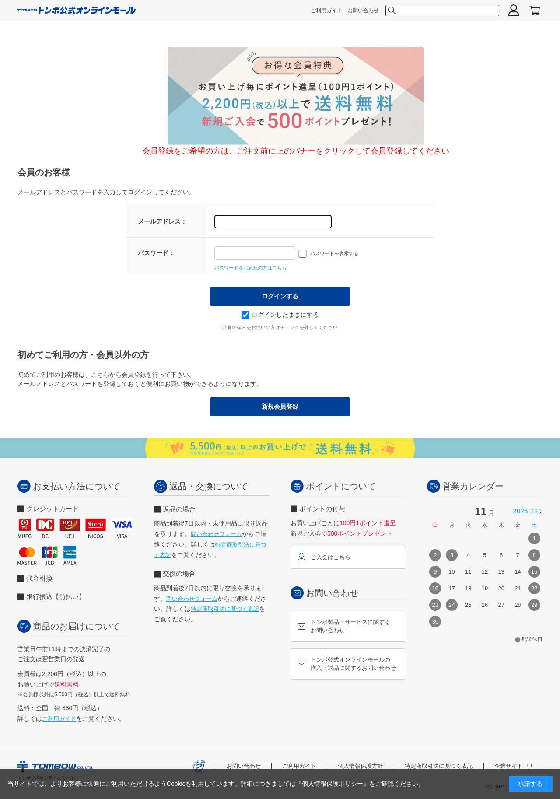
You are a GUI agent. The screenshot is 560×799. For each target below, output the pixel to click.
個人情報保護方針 (360, 766)
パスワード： (156, 252)
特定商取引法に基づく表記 (225, 609)
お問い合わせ (363, 10)
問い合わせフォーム (216, 534)
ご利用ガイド (326, 10)
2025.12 (525, 511)
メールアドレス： (162, 221)
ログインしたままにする (280, 314)
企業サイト (513, 766)
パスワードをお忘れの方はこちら (250, 267)
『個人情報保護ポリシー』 (332, 783)
